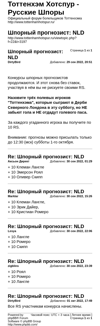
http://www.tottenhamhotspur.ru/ (31, 22)
